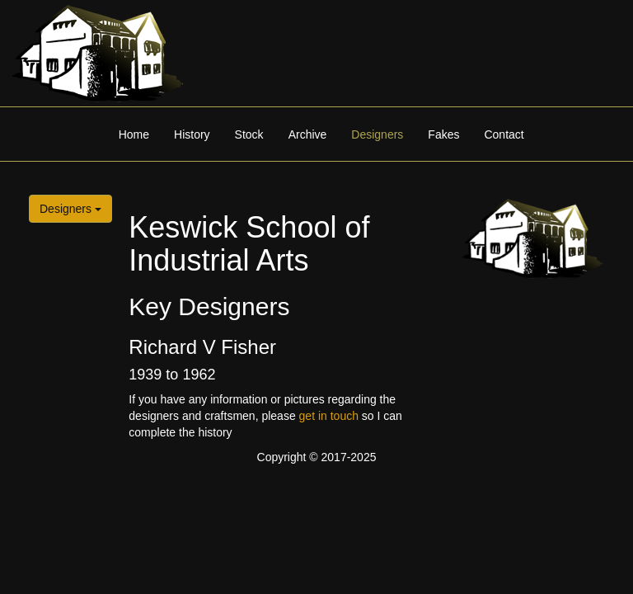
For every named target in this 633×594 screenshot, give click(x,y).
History (192, 134)
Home (134, 134)
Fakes (443, 134)
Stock (249, 134)
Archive (307, 134)
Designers (377, 134)
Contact (503, 134)
